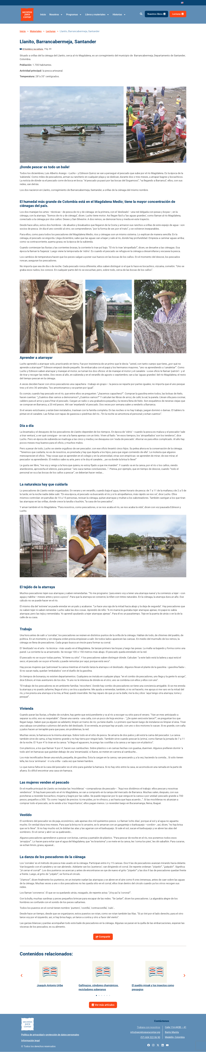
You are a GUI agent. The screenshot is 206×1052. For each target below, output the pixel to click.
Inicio (43, 14)
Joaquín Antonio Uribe (50, 985)
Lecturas (51, 31)
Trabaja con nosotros (148, 1027)
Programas (74, 14)
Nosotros (56, 14)
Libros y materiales (97, 14)
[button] (141, 14)
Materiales (36, 31)
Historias (119, 14)
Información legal (30, 1040)
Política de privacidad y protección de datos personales (50, 1034)
